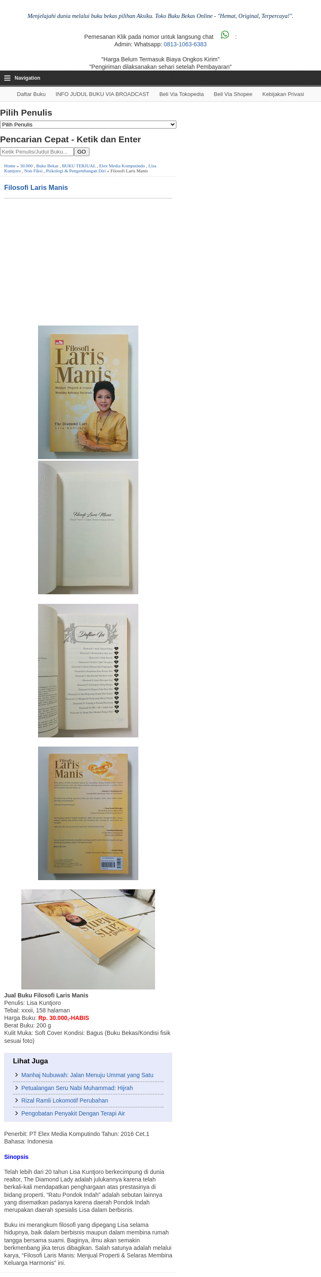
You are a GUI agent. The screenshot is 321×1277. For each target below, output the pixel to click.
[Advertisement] (88, 261)
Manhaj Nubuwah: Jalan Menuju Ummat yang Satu (87, 1075)
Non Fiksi (33, 170)
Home (9, 165)
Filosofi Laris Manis (36, 187)
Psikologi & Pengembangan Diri (76, 170)
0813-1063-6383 (185, 44)
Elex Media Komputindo (122, 165)
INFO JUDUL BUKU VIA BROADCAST (102, 94)
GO (81, 152)
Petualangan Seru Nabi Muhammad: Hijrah (77, 1088)
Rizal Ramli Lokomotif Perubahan (64, 1100)
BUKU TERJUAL (79, 165)
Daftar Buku (31, 94)
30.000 (26, 165)
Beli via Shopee (233, 94)
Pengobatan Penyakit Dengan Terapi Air (73, 1113)
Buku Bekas (47, 165)
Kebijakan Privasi (283, 94)
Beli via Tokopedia (181, 94)
